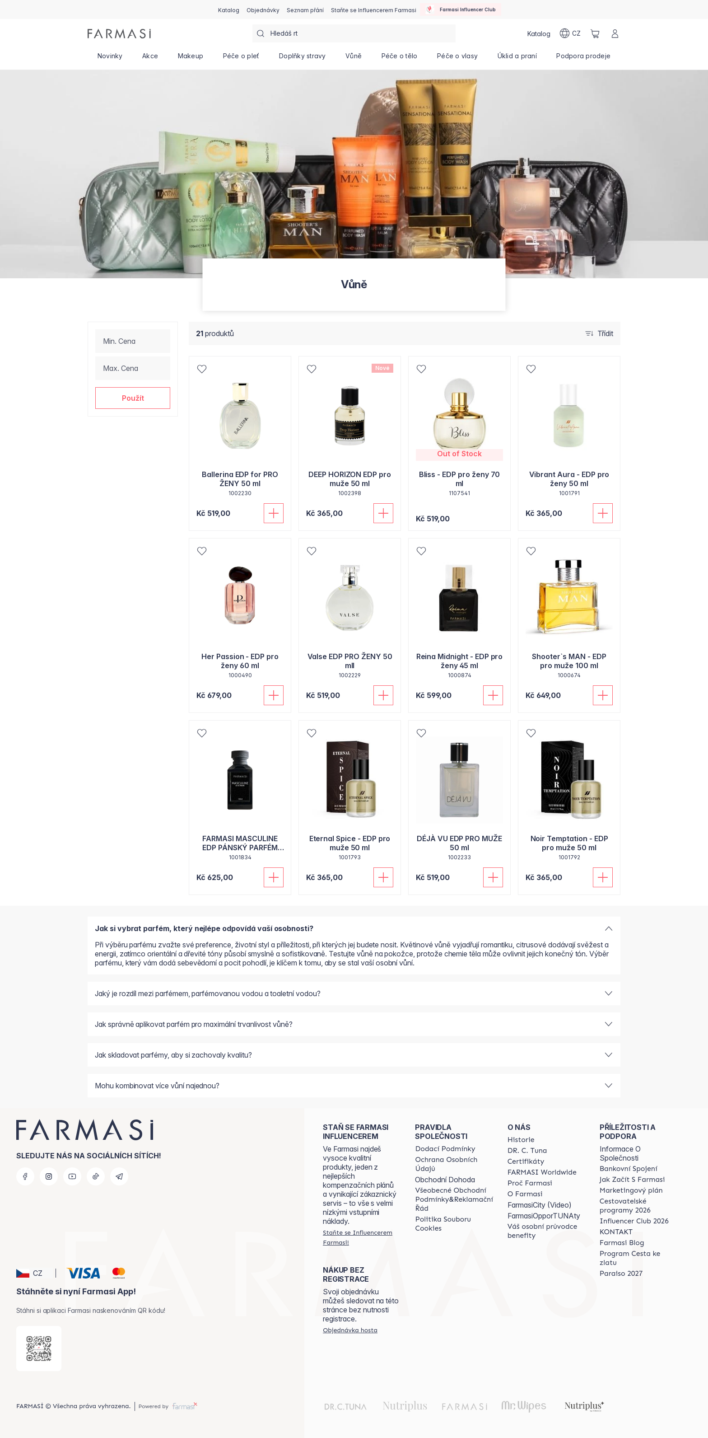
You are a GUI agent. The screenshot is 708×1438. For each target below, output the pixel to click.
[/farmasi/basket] (595, 33)
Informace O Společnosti (620, 1153)
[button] (132, 398)
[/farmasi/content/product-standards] (526, 1161)
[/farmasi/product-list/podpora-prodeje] (583, 59)
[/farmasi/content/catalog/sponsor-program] (637, 1258)
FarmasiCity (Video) (540, 1204)
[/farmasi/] (119, 33)
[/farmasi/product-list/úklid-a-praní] (517, 59)
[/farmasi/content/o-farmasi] (525, 1194)
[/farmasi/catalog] (228, 9)
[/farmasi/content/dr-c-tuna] (527, 1150)
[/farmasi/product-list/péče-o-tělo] (399, 59)
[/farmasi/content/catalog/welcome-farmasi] (545, 1231)
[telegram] (119, 1176)
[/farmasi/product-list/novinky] (110, 59)
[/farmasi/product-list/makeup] (190, 59)
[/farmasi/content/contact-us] (616, 1232)
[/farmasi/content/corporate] (542, 1172)
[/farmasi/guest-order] (350, 1330)
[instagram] (49, 1176)
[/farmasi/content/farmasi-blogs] (622, 1242)
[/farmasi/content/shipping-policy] (445, 1148)
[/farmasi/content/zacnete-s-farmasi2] (632, 1179)
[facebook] (25, 1176)
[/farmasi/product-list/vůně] (353, 59)
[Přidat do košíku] (274, 513)
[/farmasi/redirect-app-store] (38, 1348)
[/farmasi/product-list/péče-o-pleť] (241, 59)
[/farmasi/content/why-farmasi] (530, 1183)
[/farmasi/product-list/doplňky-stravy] (302, 59)
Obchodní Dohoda (445, 1179)
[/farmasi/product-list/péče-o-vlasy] (457, 59)
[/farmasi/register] (263, 9)
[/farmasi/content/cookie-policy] (454, 1224)
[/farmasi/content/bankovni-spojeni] (628, 1168)
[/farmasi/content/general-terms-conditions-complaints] (454, 1199)
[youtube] (72, 1176)
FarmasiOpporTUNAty (544, 1215)
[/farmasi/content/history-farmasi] (521, 1139)
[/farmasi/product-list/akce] (150, 59)
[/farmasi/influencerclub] (460, 9)
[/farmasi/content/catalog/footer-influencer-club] (634, 1221)
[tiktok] (96, 1176)
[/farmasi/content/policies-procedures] (454, 1164)
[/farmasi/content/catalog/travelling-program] (637, 1206)
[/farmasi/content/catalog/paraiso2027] (621, 1273)
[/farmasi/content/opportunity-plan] (631, 1190)
